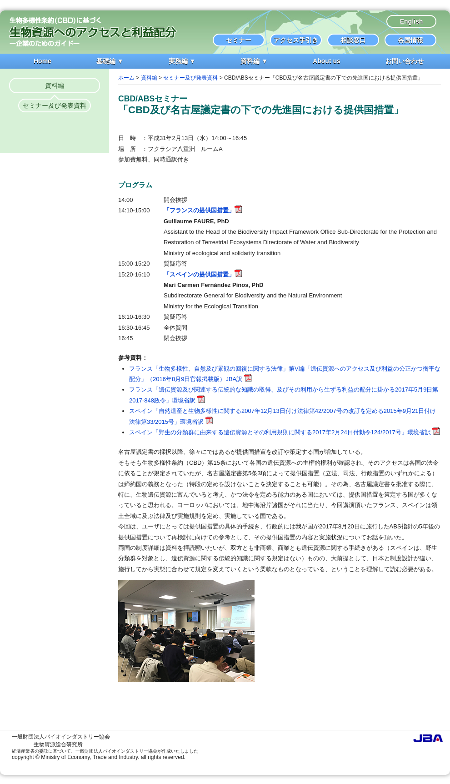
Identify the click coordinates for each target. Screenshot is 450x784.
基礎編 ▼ (110, 61)
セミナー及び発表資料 (54, 105)
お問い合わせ (404, 61)
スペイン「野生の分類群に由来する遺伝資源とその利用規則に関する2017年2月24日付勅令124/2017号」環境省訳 (284, 432)
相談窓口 (353, 40)
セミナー (238, 40)
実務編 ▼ (182, 61)
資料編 (54, 85)
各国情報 (410, 40)
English (411, 21)
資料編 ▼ (254, 61)
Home (42, 61)
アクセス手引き (296, 40)
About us (326, 61)
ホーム (126, 78)
